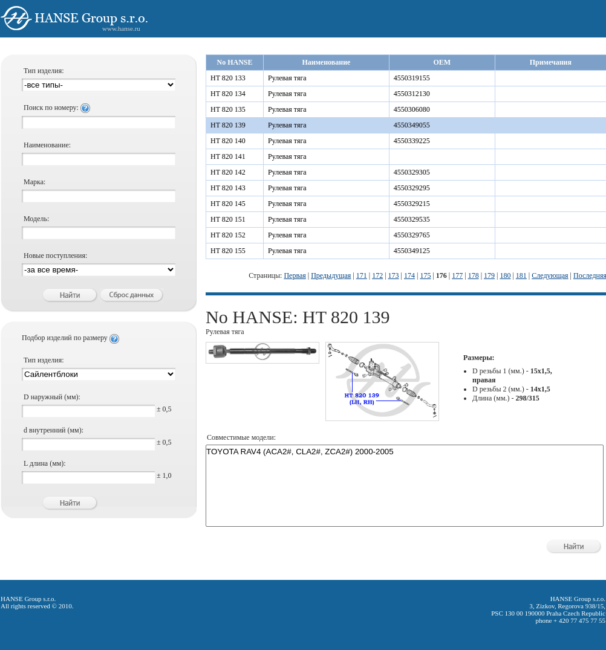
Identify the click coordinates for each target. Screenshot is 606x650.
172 (377, 275)
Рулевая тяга (287, 78)
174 (409, 275)
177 (457, 275)
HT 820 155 (228, 250)
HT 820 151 (228, 219)
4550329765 (412, 235)
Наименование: (47, 145)
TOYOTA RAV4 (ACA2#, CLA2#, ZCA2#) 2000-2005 (404, 452)
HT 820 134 (228, 93)
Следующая (550, 275)
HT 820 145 (228, 203)
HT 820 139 (228, 125)
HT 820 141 (228, 156)
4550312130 (412, 93)
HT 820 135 (228, 109)
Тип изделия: (44, 70)
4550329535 (412, 219)
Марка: (34, 182)
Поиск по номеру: (57, 107)
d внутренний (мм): (53, 430)
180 (505, 275)
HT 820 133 (228, 78)
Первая (294, 275)
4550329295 (412, 188)
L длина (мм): (45, 463)
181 (521, 275)
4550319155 (412, 78)
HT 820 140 (228, 141)
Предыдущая (331, 275)
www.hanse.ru (121, 28)
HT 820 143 (228, 188)
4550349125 (412, 250)
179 (489, 275)
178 (473, 275)
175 (425, 275)
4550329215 (412, 203)
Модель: (36, 218)
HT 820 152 (228, 235)
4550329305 (412, 172)
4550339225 (412, 141)
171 (361, 275)
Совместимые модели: (241, 437)
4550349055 (412, 125)
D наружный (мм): (52, 397)
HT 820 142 (228, 172)
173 (393, 275)
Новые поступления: (55, 255)
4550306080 (412, 109)
